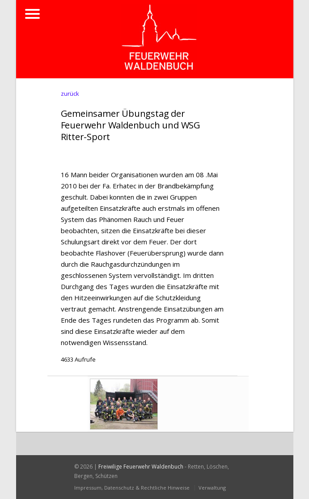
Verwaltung (212, 487)
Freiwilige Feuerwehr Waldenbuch (140, 466)
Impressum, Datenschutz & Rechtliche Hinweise (132, 487)
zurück (70, 94)
